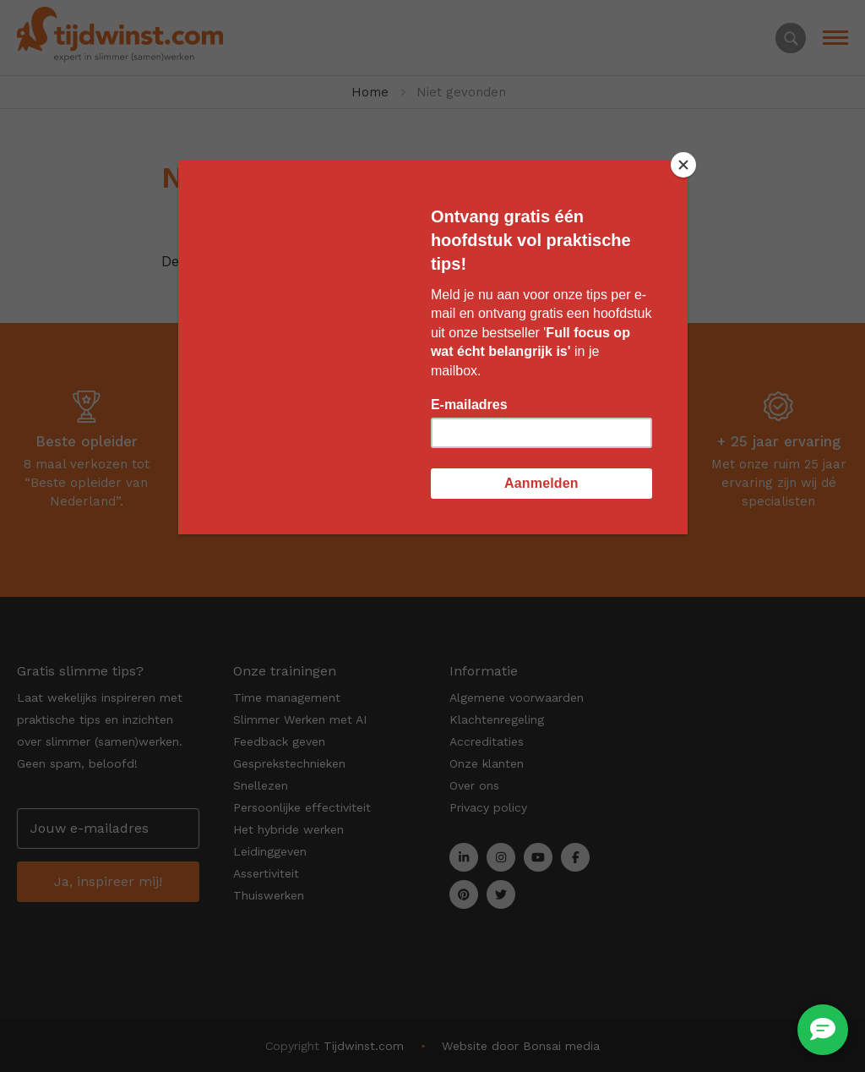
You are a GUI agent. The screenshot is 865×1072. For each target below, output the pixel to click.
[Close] (683, 165)
